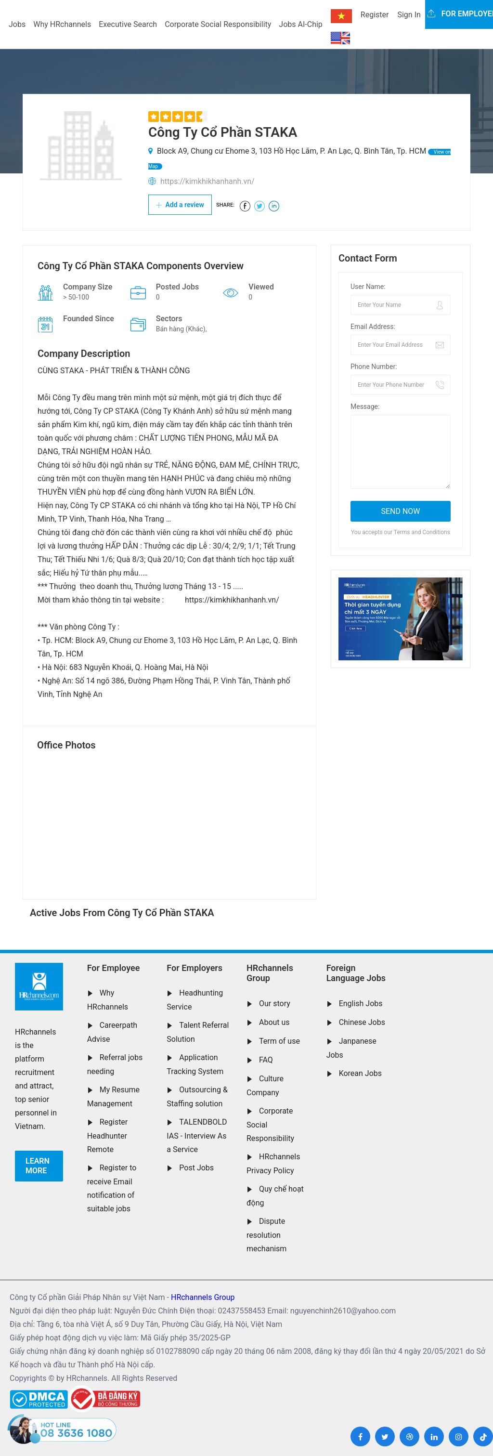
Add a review (180, 205)
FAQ (266, 1059)
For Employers (194, 968)
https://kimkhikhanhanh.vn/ (207, 181)
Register (375, 14)
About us (274, 1022)
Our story (274, 1003)
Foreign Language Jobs (356, 973)
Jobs (17, 24)
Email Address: (372, 326)
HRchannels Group (269, 973)
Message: (364, 406)
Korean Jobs (360, 1073)
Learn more (38, 1165)
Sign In (408, 14)
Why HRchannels (62, 24)
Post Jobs (196, 1167)
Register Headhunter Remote (107, 1135)
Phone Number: (373, 366)
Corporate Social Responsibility (218, 24)
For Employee (113, 968)
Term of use (279, 1041)
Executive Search (128, 24)
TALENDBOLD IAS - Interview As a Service (197, 1135)
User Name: (368, 286)
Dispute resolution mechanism (266, 1235)
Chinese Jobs (362, 1022)
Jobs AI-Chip (300, 24)
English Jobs (361, 1003)
